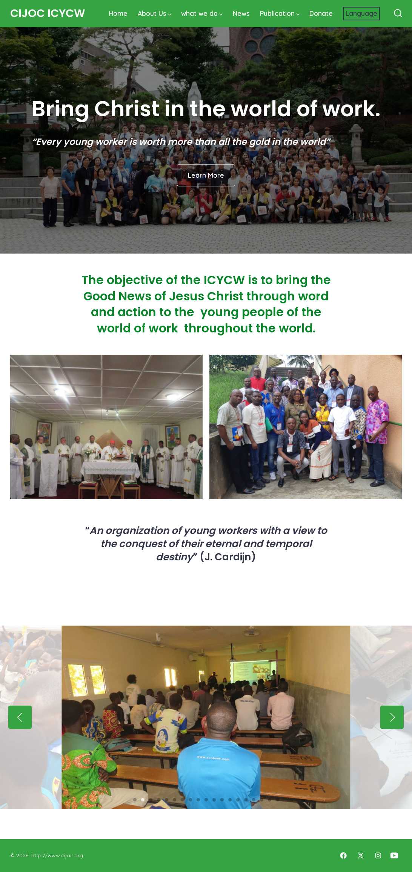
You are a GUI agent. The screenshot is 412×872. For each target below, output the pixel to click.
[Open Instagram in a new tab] (378, 855)
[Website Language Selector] (361, 13)
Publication (280, 13)
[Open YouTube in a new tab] (394, 855)
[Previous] (20, 717)
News (241, 13)
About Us (154, 13)
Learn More (206, 175)
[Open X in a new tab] (360, 855)
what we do (202, 13)
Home (118, 13)
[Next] (392, 717)
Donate (321, 13)
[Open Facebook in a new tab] (343, 855)
